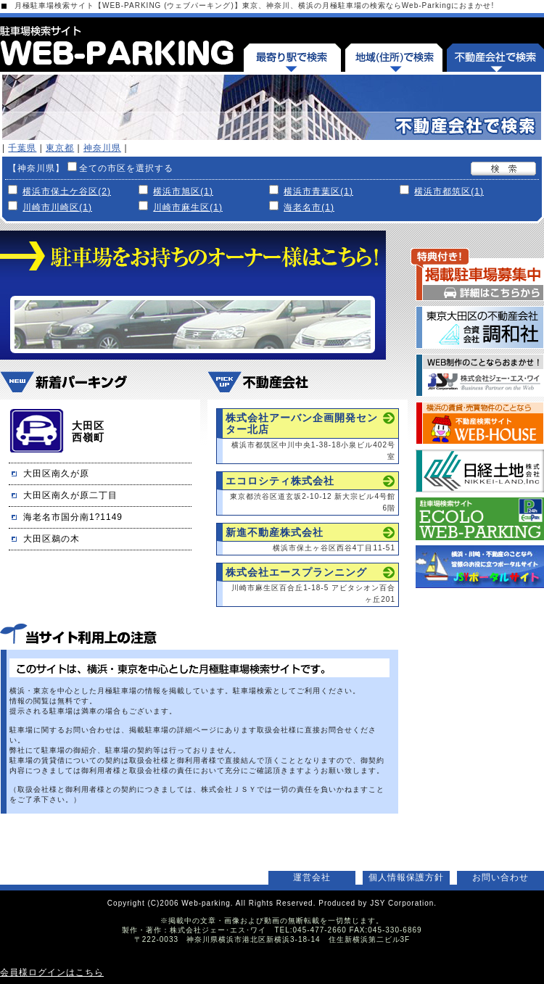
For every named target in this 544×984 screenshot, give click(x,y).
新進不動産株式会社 (274, 532)
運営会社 (312, 877)
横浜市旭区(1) (183, 191)
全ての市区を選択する (126, 168)
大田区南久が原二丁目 (70, 495)
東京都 (60, 148)
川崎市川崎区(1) (57, 207)
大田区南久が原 (56, 473)
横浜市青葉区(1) (318, 191)
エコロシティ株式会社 (280, 481)
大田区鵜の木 (51, 539)
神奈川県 (102, 148)
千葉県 (22, 148)
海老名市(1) (309, 207)
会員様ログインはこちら (52, 972)
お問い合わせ (500, 877)
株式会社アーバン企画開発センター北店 (302, 423)
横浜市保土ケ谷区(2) (66, 191)
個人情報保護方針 (406, 877)
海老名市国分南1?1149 (73, 517)
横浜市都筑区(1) (449, 191)
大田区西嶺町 (88, 431)
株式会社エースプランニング (296, 572)
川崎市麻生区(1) (188, 207)
